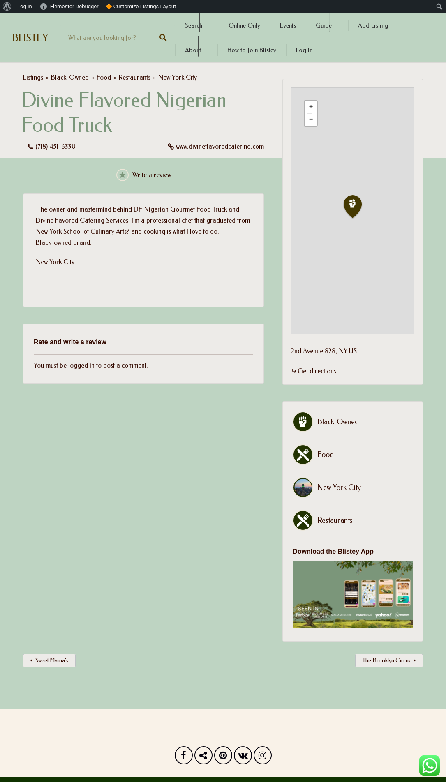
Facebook (184, 757)
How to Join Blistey (251, 50)
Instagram (262, 757)
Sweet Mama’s (51, 660)
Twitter (203, 757)
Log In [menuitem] (24, 6)
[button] (358, 207)
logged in (81, 365)
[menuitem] (7, 6)
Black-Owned (70, 77)
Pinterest (223, 757)
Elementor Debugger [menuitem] (74, 6)
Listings (33, 77)
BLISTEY (30, 38)
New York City (177, 77)
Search (193, 25)
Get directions (317, 371)
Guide (324, 25)
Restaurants (134, 77)
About (193, 50)
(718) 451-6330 (55, 146)
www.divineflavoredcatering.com (220, 146)
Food (104, 77)
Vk (243, 757)
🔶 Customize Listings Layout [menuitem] (141, 6)
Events (288, 25)
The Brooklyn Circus (387, 660)
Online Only (244, 25)
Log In (304, 50)
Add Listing (373, 25)
